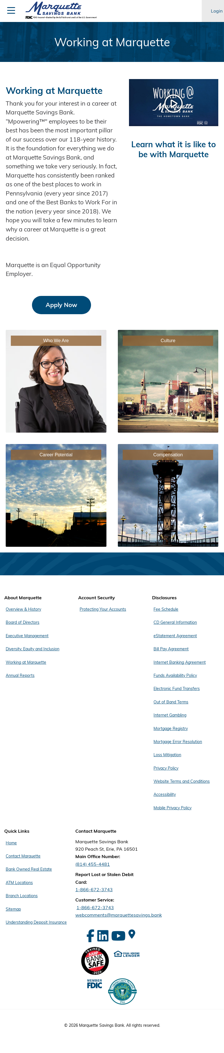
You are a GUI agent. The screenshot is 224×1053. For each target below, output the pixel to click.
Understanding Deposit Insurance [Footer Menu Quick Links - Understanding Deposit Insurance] (36, 922)
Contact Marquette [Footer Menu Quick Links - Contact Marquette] (23, 856)
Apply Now (61, 304)
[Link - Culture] (168, 381)
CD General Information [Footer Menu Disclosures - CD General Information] (175, 622)
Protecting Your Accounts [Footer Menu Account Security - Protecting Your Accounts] (103, 609)
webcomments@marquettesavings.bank (118, 915)
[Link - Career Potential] (56, 495)
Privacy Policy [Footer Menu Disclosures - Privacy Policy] (166, 768)
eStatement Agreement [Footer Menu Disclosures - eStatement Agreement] (175, 635)
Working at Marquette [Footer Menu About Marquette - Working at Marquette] (26, 662)
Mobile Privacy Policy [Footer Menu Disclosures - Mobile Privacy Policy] (172, 807)
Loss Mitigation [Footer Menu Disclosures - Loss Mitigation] (167, 754)
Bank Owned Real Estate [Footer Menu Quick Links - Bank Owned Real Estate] (29, 869)
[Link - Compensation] (168, 495)
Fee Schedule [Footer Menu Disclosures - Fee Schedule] (166, 609)
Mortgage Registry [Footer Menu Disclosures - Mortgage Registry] (171, 728)
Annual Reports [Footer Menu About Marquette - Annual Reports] (20, 675)
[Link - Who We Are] (56, 381)
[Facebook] (90, 935)
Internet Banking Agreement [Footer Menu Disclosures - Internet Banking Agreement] (180, 662)
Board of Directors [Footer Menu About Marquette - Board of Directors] (22, 622)
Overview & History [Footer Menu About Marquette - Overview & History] (23, 609)
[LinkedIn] (103, 935)
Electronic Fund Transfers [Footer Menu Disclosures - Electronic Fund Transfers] (177, 688)
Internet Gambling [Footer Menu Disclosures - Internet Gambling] (170, 715)
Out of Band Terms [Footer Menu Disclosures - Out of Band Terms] (171, 702)
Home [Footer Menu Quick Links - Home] (11, 843)
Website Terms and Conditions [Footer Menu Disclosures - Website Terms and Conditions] (182, 781)
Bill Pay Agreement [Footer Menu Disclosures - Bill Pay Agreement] (171, 648)
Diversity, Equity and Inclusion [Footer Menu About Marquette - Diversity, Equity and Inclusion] (32, 648)
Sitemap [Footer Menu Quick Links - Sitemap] (13, 909)
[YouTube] (118, 935)
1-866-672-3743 (94, 889)
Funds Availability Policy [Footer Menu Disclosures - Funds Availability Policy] (175, 675)
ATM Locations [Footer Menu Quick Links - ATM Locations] (19, 882)
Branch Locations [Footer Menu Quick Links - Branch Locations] (22, 895)
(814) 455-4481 (92, 864)
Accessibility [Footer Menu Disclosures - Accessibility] (165, 794)
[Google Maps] (132, 934)
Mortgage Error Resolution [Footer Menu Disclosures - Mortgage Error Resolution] (178, 741)
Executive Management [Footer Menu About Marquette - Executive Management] (27, 635)
